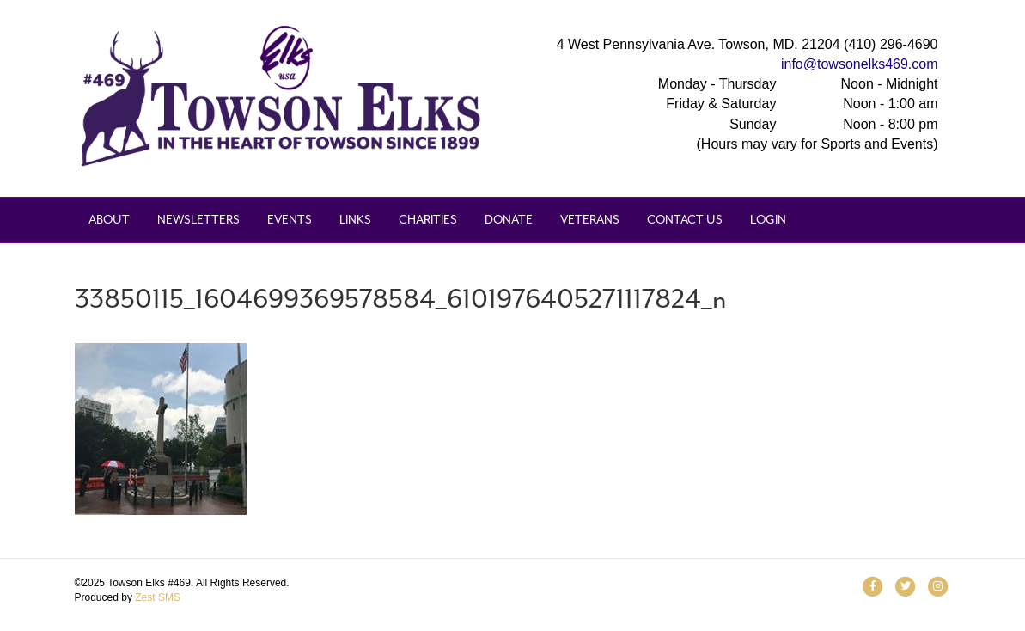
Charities (428, 219)
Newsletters (198, 219)
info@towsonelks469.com (859, 64)
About (109, 219)
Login (768, 219)
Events (289, 219)
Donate (509, 219)
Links (355, 219)
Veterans (589, 219)
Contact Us (685, 219)
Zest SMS (157, 597)
